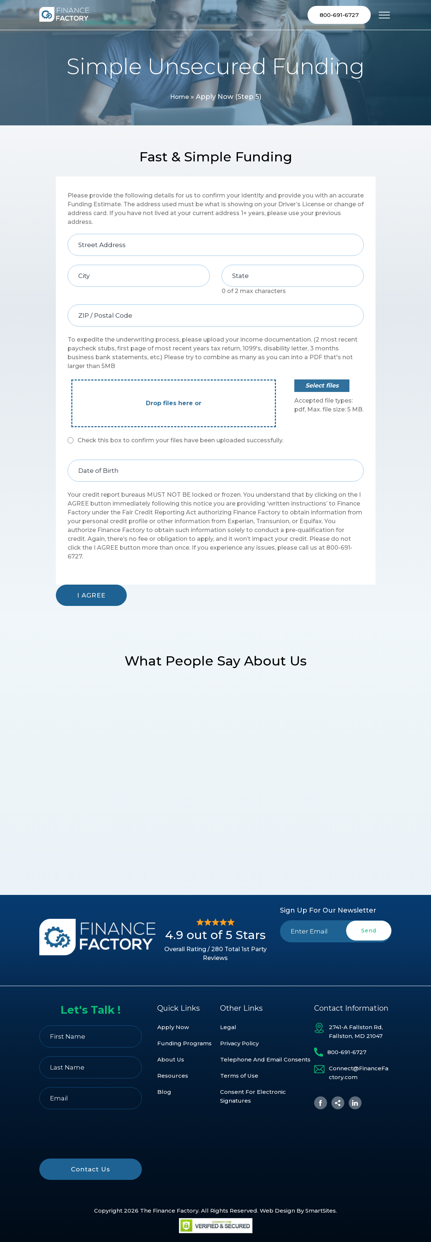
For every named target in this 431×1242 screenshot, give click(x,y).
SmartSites (320, 1210)
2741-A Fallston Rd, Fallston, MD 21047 (356, 1032)
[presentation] (336, 960)
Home (179, 98)
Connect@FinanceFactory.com (358, 1073)
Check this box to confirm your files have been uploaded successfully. (180, 441)
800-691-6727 (339, 15)
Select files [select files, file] (321, 386)
